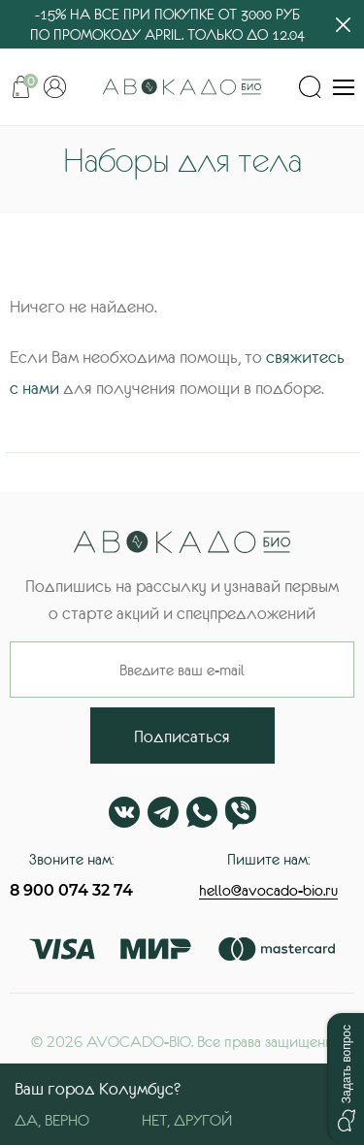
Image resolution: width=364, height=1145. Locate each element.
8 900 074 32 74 (71, 890)
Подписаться (182, 736)
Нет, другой (187, 1120)
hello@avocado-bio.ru (268, 890)
